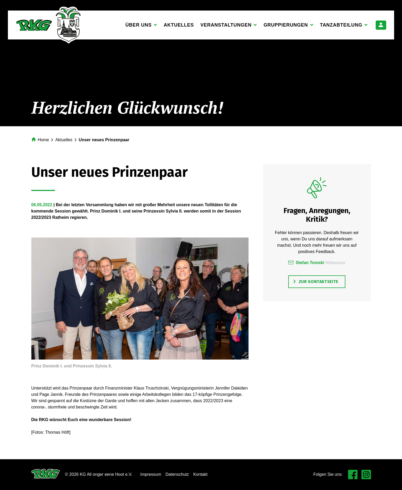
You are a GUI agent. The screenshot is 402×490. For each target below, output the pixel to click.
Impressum (150, 474)
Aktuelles (179, 25)
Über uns (138, 26)
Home (43, 140)
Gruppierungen (286, 26)
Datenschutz (177, 474)
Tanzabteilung (341, 26)
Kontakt (200, 474)
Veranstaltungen (226, 26)
